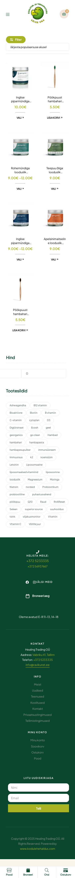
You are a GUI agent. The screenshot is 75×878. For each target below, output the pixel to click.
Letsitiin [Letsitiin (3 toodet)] (14, 464)
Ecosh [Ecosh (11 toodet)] (34, 427)
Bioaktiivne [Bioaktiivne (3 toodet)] (16, 412)
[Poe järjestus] (37, 47)
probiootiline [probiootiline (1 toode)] (17, 494)
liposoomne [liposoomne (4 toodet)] (53, 472)
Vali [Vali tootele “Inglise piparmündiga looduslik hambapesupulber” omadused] (19, 259)
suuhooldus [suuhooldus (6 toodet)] (57, 509)
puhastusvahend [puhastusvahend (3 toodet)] (41, 494)
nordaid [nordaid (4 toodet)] (30, 486)
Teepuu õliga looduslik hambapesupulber (55, 170)
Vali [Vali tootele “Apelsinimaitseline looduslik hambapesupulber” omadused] (53, 259)
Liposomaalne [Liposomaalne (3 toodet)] (34, 464)
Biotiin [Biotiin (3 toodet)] (33, 412)
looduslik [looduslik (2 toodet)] (15, 479)
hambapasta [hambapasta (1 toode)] (36, 442)
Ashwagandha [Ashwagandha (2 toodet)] (18, 405)
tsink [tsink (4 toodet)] (12, 516)
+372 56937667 (38, 566)
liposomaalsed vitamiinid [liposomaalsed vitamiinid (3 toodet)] (24, 472)
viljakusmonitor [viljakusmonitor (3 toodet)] (31, 516)
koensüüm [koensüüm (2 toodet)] (47, 457)
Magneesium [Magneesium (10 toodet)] (35, 479)
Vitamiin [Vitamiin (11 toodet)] (52, 516)
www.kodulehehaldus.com (37, 848)
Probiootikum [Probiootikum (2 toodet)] (50, 486)
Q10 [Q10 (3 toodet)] (30, 501)
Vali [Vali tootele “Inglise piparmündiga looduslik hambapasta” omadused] (19, 117)
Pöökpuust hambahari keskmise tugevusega (55, 99)
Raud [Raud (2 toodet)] (43, 501)
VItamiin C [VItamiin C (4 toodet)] (15, 524)
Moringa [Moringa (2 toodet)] (54, 479)
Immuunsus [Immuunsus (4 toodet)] (16, 457)
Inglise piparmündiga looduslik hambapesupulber (20, 241)
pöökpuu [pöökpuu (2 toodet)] (15, 501)
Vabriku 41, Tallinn (44, 654)
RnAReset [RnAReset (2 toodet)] (59, 501)
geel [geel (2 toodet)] (48, 427)
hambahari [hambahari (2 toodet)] (16, 442)
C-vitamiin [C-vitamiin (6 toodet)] (16, 420)
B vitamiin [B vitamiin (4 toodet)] (50, 412)
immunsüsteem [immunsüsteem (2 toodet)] (47, 449)
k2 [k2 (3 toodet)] (31, 457)
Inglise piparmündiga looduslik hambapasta (20, 99)
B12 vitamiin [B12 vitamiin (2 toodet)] (40, 405)
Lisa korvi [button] (53, 117)
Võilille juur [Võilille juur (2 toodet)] (35, 524)
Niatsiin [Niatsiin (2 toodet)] (14, 486)
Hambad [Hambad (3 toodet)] (53, 434)
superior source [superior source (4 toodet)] (34, 509)
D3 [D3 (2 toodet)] (48, 420)
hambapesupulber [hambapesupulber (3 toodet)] (20, 449)
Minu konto (37, 732)
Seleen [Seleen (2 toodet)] (13, 509)
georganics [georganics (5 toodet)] (16, 434)
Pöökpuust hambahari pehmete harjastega (20, 312)
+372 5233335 (37, 561)
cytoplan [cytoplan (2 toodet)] (34, 420)
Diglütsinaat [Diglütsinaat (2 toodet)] (17, 427)
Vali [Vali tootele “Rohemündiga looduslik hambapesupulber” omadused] (19, 188)
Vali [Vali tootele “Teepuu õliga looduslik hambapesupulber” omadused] (53, 188)
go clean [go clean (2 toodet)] (35, 434)
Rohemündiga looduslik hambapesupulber (20, 170)
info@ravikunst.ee (38, 664)
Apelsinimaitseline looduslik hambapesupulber (55, 241)
